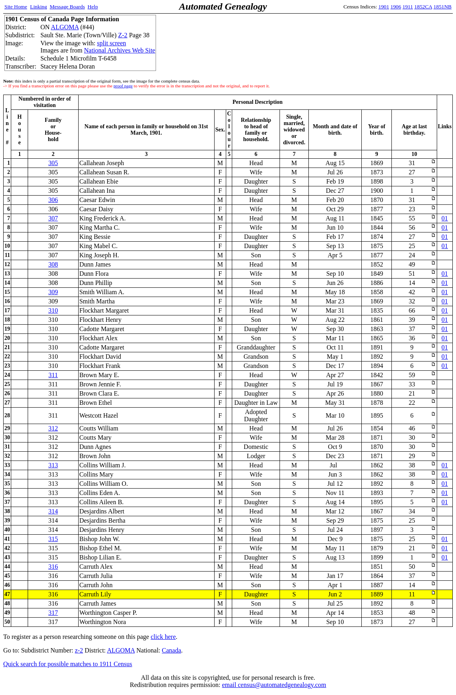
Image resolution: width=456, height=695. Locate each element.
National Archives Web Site (119, 50)
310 (53, 310)
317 (53, 612)
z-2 (79, 650)
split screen (111, 43)
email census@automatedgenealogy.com (274, 684)
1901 (384, 7)
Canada (171, 650)
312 (53, 428)
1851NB (443, 7)
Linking (38, 7)
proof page (123, 85)
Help (92, 7)
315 (53, 538)
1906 (396, 7)
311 (53, 375)
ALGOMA (65, 27)
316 (53, 566)
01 (445, 218)
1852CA (423, 7)
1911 (408, 7)
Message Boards (67, 7)
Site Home (15, 7)
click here (163, 636)
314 (53, 511)
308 (53, 264)
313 (53, 465)
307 (53, 218)
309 (53, 292)
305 (53, 163)
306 (53, 199)
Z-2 (123, 35)
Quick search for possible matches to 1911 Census (67, 664)
